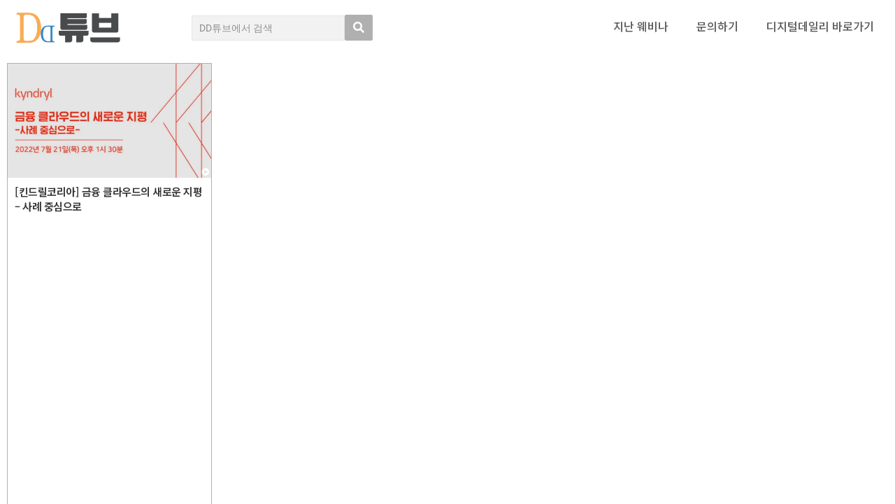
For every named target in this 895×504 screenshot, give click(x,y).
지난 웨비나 (640, 26)
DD (49, 392)
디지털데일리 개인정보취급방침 (825, 376)
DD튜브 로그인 (38, 485)
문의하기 (717, 26)
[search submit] (359, 28)
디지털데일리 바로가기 (820, 26)
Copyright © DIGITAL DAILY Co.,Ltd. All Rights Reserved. (130, 444)
